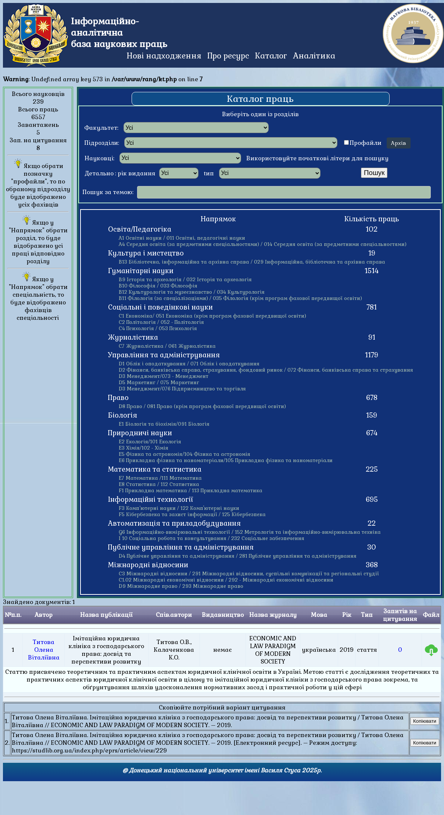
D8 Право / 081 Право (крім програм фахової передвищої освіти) (202, 406)
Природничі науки (140, 433)
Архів (398, 143)
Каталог (271, 56)
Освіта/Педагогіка (139, 229)
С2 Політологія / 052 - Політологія (161, 322)
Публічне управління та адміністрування (181, 547)
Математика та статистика (154, 469)
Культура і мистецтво (146, 253)
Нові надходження (163, 56)
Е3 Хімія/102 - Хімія (143, 448)
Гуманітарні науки (140, 271)
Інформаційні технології (150, 499)
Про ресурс (228, 56)
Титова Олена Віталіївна (44, 649)
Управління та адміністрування (164, 355)
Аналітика (314, 56)
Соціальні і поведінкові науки (160, 307)
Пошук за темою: (108, 192)
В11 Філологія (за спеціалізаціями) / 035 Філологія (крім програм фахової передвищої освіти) (240, 298)
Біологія (122, 415)
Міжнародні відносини (148, 565)
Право (118, 397)
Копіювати (424, 721)
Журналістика (133, 337)
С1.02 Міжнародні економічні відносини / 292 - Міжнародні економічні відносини (226, 580)
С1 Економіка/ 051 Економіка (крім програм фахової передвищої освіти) (212, 316)
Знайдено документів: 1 (222, 679)
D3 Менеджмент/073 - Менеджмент (163, 376)
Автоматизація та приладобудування (174, 523)
